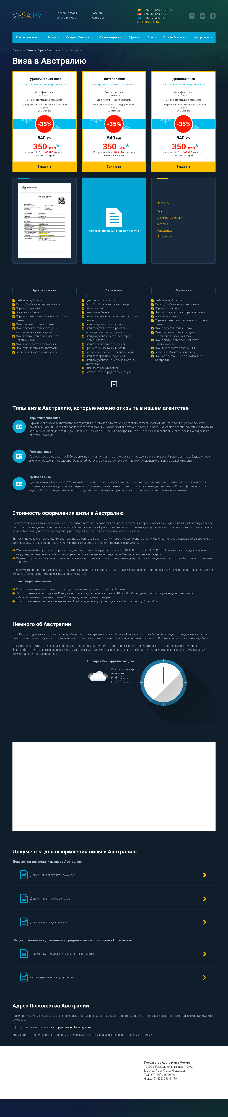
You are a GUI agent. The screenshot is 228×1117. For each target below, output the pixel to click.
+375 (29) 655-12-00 (155, 10)
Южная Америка (109, 37)
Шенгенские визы (27, 37)
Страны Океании (173, 37)
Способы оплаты (66, 13)
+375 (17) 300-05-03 (155, 18)
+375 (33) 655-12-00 (155, 13)
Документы (164, 230)
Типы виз (162, 211)
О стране (163, 224)
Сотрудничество (66, 17)
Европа (52, 37)
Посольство (165, 236)
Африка (133, 37)
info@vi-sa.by (150, 22)
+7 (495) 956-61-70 (164, 1078)
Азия (151, 37)
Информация (201, 37)
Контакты (98, 17)
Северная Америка (77, 37)
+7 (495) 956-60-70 (163, 1074)
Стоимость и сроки (169, 217)
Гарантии (97, 13)
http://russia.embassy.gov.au (73, 1027)
